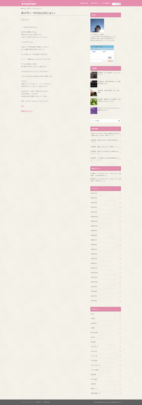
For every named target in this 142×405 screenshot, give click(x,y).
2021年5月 (94, 198)
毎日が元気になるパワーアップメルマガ (102, 49)
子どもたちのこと (96, 365)
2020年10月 (94, 226)
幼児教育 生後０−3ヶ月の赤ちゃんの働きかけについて (105, 152)
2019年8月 (94, 291)
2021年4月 (94, 202)
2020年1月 (94, 268)
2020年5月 (94, 249)
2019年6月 (94, 300)
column (93, 318)
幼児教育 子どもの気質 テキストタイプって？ (109, 73)
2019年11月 (94, 277)
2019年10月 (94, 282)
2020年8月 (94, 235)
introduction (94, 332)
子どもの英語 (94, 370)
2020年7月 (94, 240)
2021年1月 (94, 212)
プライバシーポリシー (27, 402)
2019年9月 (94, 286)
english (93, 328)
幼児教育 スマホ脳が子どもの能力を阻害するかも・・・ (105, 159)
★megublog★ (28, 3)
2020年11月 (94, 221)
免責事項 (38, 402)
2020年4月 (94, 254)
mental (93, 337)
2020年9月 (94, 230)
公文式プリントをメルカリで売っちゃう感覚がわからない (109, 109)
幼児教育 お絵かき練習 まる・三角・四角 (109, 91)
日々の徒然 (94, 379)
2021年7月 (94, 193)
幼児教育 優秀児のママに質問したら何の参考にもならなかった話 (109, 100)
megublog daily (84, 3)
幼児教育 (93, 374)
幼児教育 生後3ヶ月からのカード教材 (105, 147)
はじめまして (94, 346)
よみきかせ (94, 351)
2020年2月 (94, 263)
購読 (94, 51)
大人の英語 (94, 360)
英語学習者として (96, 393)
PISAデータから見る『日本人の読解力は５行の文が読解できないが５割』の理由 (105, 134)
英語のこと (94, 388)
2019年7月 (94, 296)
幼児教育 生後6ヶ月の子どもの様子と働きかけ (104, 141)
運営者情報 (47, 402)
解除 (104, 51)
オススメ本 (94, 356)
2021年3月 (94, 207)
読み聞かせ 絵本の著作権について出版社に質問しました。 (109, 82)
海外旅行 (93, 384)
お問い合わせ (94, 3)
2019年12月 (94, 272)
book (92, 314)
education (94, 323)
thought (93, 342)
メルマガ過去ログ (105, 3)
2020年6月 (94, 244)
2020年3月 (94, 258)
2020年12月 (94, 216)
